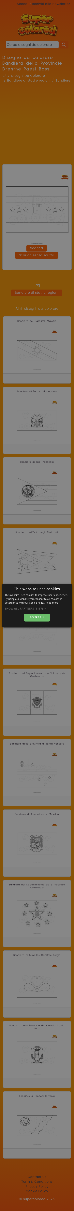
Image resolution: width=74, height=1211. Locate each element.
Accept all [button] (37, 617)
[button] (37, 609)
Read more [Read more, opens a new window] (52, 603)
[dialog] (37, 605)
